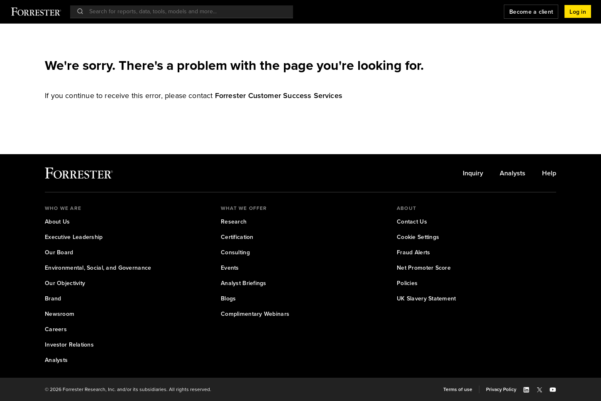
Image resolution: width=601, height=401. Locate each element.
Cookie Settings (418, 237)
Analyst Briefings (243, 283)
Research (234, 221)
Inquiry (473, 173)
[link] (278, 95)
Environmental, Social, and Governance (98, 267)
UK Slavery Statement (426, 298)
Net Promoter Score (424, 267)
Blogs (228, 298)
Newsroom (59, 314)
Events (230, 267)
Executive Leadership (74, 237)
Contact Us (412, 221)
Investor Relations (69, 344)
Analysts (512, 173)
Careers (56, 329)
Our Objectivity (65, 283)
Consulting (235, 252)
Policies (407, 283)
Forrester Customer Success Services (278, 95)
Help (549, 173)
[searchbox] (185, 11)
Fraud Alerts (413, 252)
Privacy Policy (501, 389)
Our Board (59, 252)
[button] (577, 11)
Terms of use (457, 389)
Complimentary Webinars (255, 314)
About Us (57, 221)
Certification (237, 237)
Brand (53, 298)
